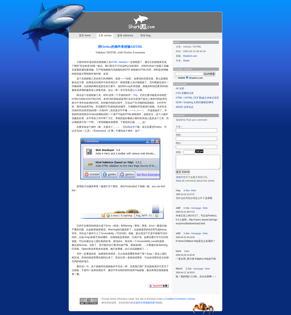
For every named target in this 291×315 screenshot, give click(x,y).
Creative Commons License (180, 298)
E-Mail (186, 190)
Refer (193, 190)
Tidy (135, 95)
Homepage (196, 208)
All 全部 (180, 88)
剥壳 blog (145, 35)
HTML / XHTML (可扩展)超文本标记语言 (197, 97)
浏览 (178, 177)
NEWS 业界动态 (184, 107)
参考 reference (125, 35)
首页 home (85, 35)
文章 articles (105, 35)
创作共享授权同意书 (146, 302)
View (178, 180)
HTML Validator (119, 62)
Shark (186, 60)
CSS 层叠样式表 (185, 93)
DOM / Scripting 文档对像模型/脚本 (195, 102)
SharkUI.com (190, 56)
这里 (132, 127)
